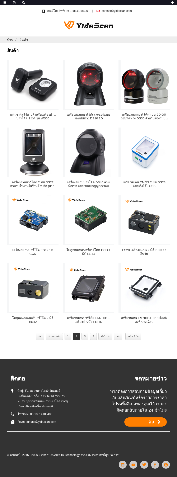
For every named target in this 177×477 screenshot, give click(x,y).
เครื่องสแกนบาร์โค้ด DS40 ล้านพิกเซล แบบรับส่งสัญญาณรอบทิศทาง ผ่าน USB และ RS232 (88, 184)
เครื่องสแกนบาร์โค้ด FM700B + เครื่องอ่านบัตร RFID (88, 319)
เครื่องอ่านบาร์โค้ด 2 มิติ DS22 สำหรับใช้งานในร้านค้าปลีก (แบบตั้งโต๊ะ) (32, 184)
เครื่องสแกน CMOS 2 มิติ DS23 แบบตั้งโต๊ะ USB (144, 184)
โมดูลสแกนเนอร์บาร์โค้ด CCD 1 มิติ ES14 (88, 251)
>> (118, 336)
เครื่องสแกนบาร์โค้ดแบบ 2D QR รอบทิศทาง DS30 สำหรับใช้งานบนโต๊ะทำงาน (144, 116)
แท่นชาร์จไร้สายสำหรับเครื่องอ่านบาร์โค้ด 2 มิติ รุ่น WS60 (33, 116)
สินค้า (23, 39)
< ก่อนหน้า (54, 336)
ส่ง (151, 422)
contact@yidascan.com (117, 11)
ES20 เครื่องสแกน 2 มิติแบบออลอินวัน (144, 251)
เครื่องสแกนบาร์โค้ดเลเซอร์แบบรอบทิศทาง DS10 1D (88, 116)
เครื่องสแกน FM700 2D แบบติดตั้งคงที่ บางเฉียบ (144, 319)
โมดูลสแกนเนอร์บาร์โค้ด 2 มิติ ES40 (32, 319)
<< (39, 336)
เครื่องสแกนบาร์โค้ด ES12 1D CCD (32, 251)
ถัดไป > (105, 336)
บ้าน (10, 39)
